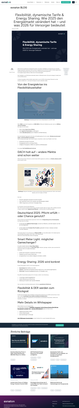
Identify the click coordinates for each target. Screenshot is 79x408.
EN (76, 2)
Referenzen (47, 2)
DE (73, 2)
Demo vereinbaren (66, 2)
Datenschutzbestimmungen (67, 403)
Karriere (52, 2)
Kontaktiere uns (59, 325)
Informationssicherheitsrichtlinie (68, 405)
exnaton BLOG (19, 7)
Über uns (58, 2)
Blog (53, 405)
